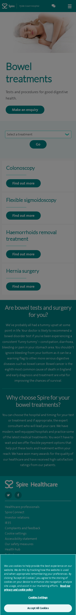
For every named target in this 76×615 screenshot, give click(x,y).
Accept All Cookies (37, 610)
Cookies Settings (37, 599)
